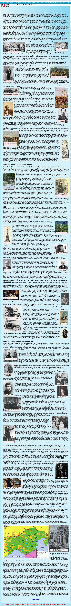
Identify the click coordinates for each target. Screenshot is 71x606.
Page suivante (36, 599)
